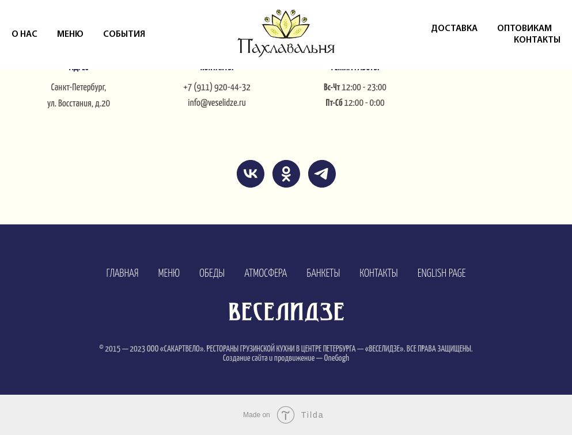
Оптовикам (524, 28)
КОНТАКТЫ (378, 273)
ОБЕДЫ (212, 273)
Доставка (454, 28)
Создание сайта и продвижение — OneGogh (286, 358)
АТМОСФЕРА (265, 273)
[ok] (286, 174)
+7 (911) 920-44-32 (217, 88)
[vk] (250, 174)
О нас (24, 34)
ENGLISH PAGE (442, 273)
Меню (70, 34)
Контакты (537, 40)
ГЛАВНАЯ (122, 273)
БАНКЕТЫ (323, 273)
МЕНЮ (169, 273)
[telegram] (322, 174)
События (124, 34)
